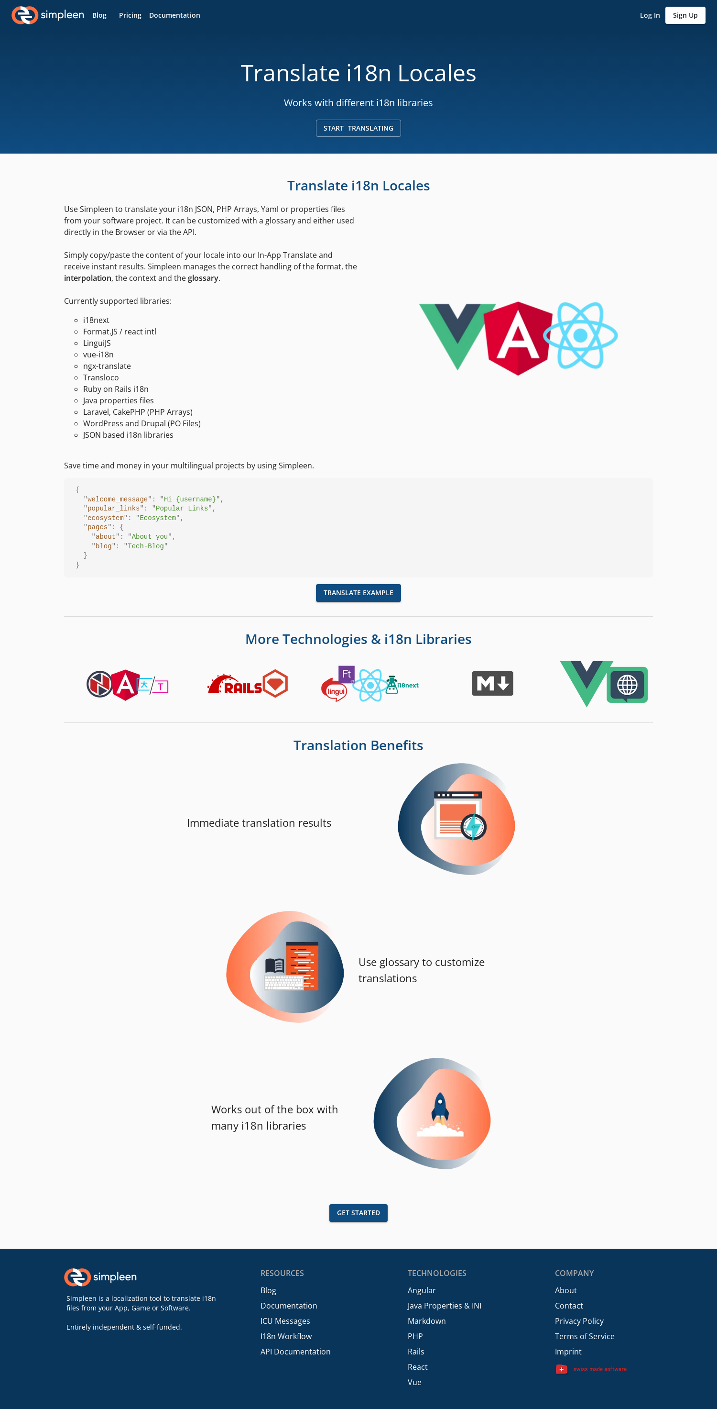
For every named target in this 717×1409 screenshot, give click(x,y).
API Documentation (296, 1351)
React (418, 1367)
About (566, 1290)
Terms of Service (585, 1336)
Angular (422, 1290)
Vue (415, 1382)
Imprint (568, 1351)
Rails (416, 1351)
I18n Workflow (286, 1336)
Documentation (289, 1305)
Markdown (427, 1321)
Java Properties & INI (444, 1305)
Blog (268, 1290)
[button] (99, 15)
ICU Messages (285, 1321)
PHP (415, 1336)
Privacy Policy (579, 1321)
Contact (569, 1305)
